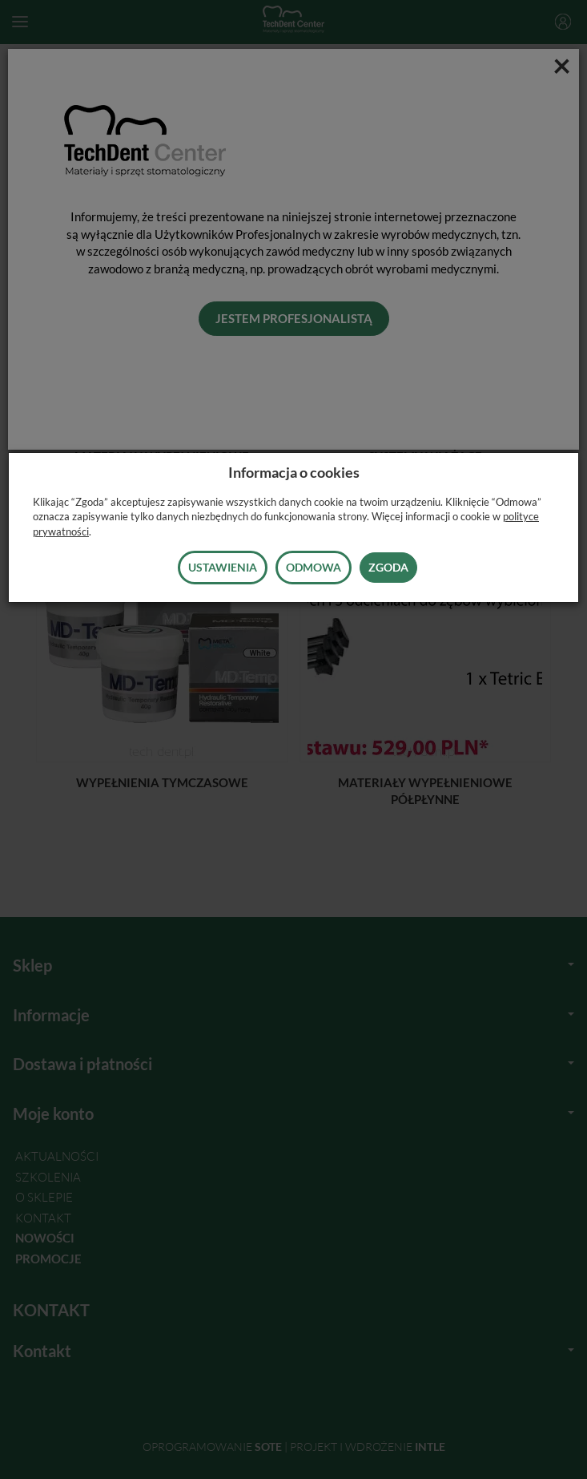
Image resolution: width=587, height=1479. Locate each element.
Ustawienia (222, 567)
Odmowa (313, 567)
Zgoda (388, 567)
